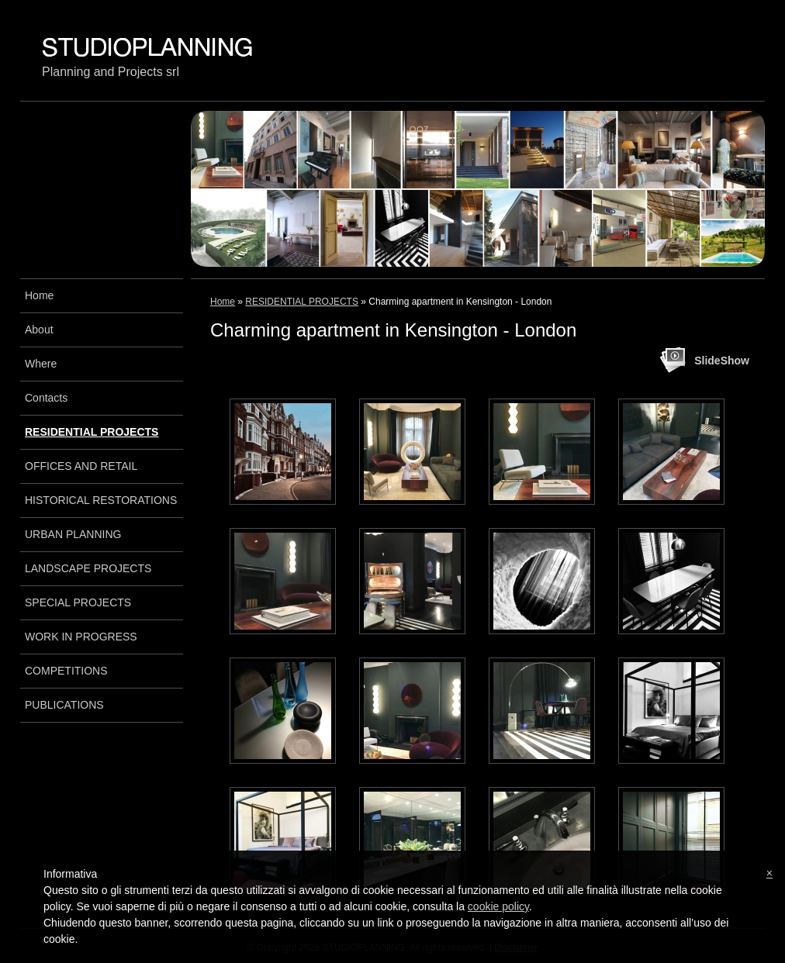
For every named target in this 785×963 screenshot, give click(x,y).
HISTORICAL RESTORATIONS (101, 500)
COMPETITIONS (66, 670)
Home (222, 301)
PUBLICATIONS (64, 705)
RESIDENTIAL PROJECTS (301, 301)
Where (41, 363)
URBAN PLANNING (73, 534)
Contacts (46, 398)
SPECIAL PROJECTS (78, 602)
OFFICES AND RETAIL (81, 466)
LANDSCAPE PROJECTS (88, 568)
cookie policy (498, 906)
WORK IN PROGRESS (81, 636)
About (39, 329)
